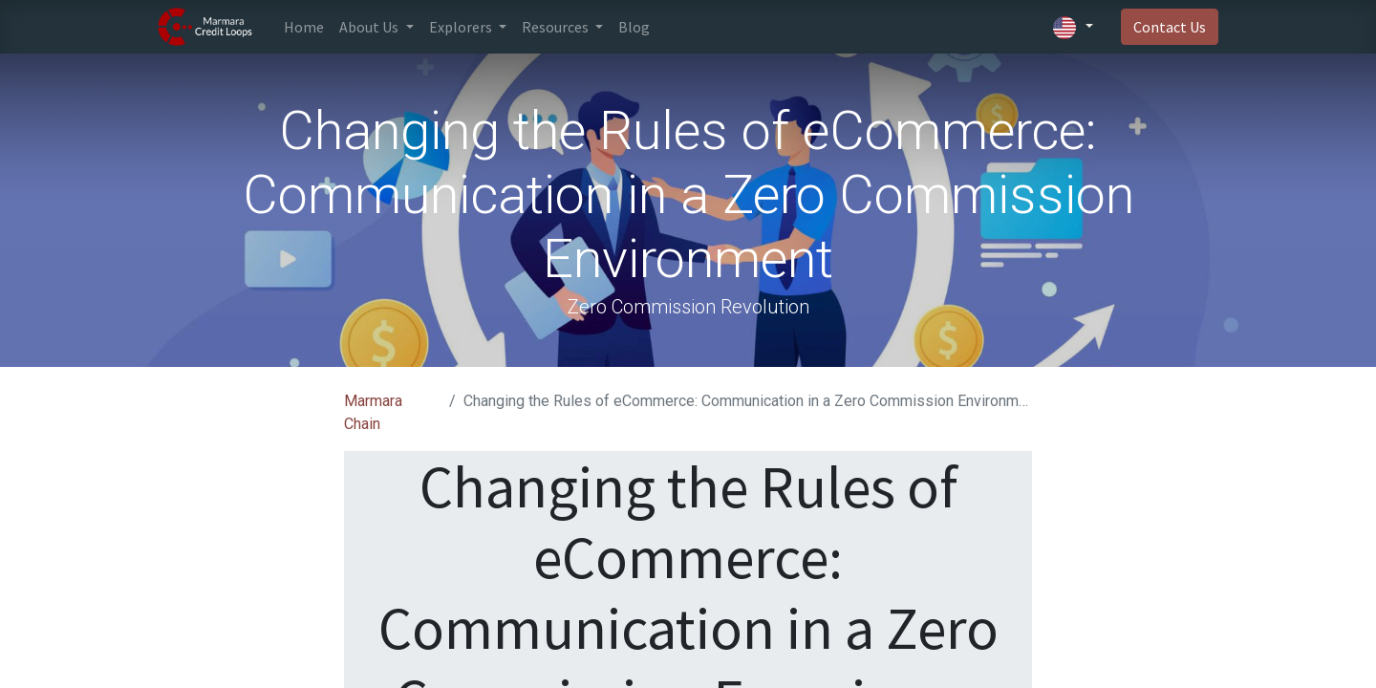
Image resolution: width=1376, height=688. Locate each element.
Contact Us (1169, 26)
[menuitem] (304, 27)
